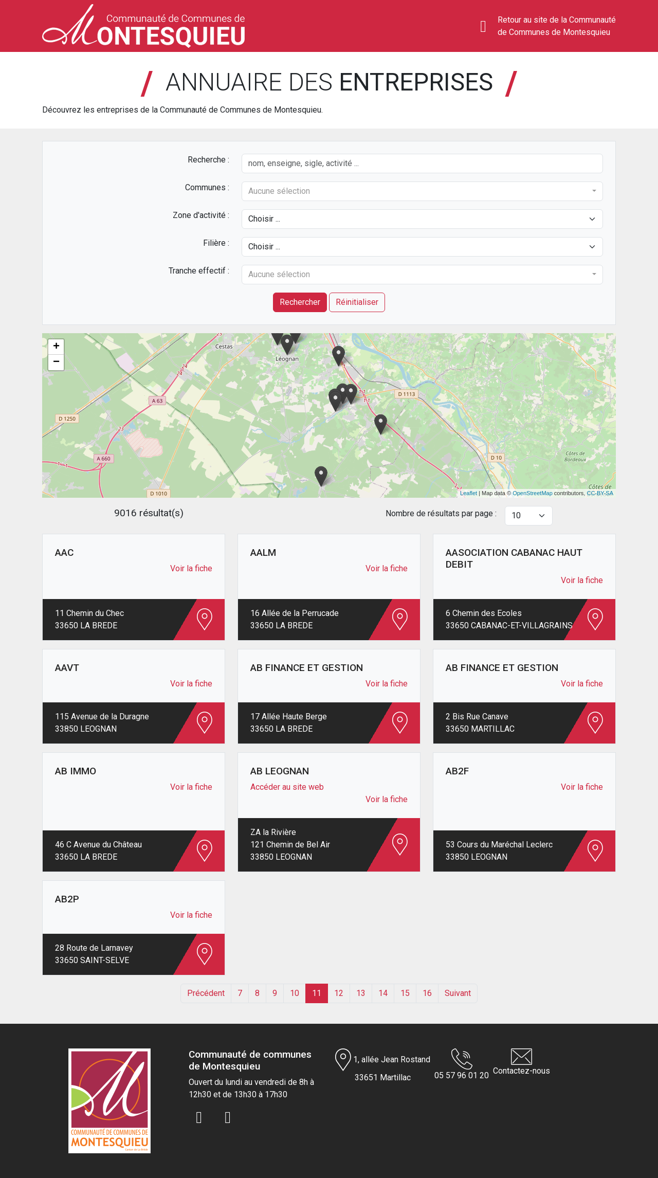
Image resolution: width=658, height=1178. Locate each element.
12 (338, 993)
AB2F (457, 771)
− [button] (56, 362)
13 (360, 993)
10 (294, 993)
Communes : (207, 187)
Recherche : (208, 160)
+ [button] (56, 347)
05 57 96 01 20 (461, 1064)
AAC (64, 552)
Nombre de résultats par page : (441, 513)
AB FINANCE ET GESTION (306, 668)
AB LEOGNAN (279, 771)
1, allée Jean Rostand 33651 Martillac (382, 1065)
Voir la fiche (191, 568)
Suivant (458, 993)
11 (316, 993)
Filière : (216, 243)
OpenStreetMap (533, 493)
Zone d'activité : (201, 215)
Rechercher (300, 302)
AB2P (67, 899)
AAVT (67, 668)
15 (405, 993)
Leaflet (468, 493)
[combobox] (422, 191)
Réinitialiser (357, 302)
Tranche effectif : (199, 271)
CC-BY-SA (600, 493)
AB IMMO (75, 771)
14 (383, 993)
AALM (263, 552)
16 (427, 993)
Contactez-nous (521, 1062)
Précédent (206, 993)
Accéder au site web (287, 787)
